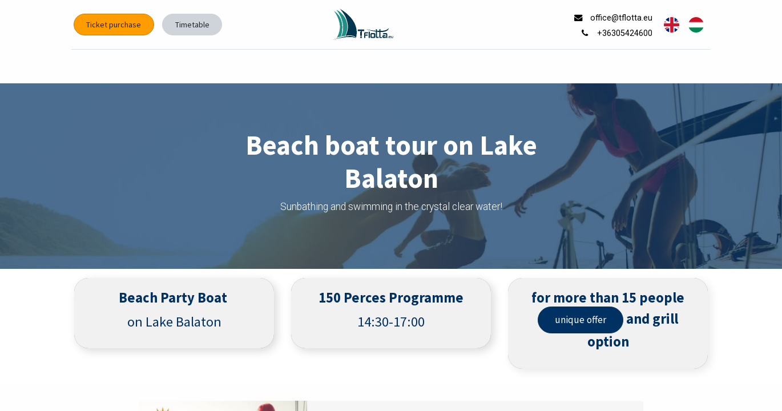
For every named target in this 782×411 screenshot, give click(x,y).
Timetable (195, 24)
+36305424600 (623, 33)
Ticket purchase (116, 24)
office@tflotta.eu (620, 18)
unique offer (580, 319)
